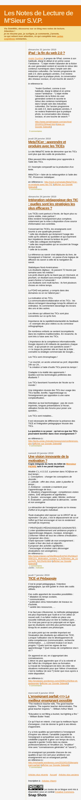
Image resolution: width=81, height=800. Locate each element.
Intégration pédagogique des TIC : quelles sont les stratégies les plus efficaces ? (53, 204)
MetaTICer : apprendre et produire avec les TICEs (47, 144)
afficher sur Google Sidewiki (47, 443)
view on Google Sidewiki (49, 125)
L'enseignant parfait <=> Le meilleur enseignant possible (50, 698)
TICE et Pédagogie (42, 578)
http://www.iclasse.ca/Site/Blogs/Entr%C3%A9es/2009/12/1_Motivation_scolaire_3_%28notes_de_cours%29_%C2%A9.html (53, 558)
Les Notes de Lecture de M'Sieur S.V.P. (38, 16)
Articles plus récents (38, 774)
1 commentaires (35, 566)
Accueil (53, 774)
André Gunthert (35, 58)
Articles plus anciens (69, 774)
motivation (40, 568)
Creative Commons (64, 792)
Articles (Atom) (49, 781)
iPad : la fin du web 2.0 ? (46, 53)
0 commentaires (35, 131)
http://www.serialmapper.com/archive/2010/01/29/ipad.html (53, 123)
